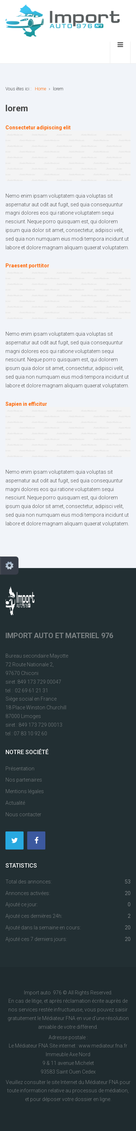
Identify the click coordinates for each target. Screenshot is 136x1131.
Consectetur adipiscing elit (38, 127)
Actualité (15, 803)
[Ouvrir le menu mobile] (120, 52)
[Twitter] (14, 840)
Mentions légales (24, 791)
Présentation (19, 768)
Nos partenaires (23, 780)
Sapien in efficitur (26, 404)
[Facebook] (36, 840)
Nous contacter (23, 814)
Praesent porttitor (27, 265)
